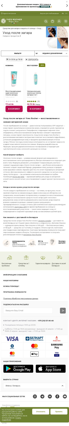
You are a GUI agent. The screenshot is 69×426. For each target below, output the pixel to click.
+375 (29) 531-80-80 (45, 321)
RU (63, 13)
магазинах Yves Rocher (32, 235)
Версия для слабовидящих (49, 13)
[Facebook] (57, 396)
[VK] (50, 396)
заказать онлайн (44, 221)
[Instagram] (35, 396)
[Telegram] (42, 396)
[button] (67, 2)
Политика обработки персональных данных (20, 299)
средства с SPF (21, 207)
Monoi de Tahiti (18, 177)
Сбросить (33, 59)
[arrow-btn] (63, 310)
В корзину (14, 109)
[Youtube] (65, 396)
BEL (66, 13)
